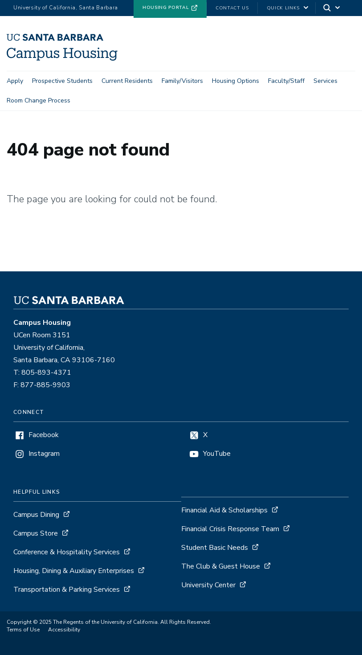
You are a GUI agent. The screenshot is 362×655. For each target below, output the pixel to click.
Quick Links (283, 8)
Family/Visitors (182, 81)
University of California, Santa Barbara (65, 7)
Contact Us (232, 8)
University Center (208, 585)
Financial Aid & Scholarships (224, 510)
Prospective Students (62, 81)
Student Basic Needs (214, 548)
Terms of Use (23, 629)
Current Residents (127, 81)
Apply (15, 81)
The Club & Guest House (220, 566)
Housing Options (235, 81)
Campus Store (35, 533)
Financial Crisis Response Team (230, 529)
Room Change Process (38, 100)
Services (325, 81)
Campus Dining (36, 515)
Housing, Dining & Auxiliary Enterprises (73, 571)
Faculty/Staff (286, 81)
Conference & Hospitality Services (66, 552)
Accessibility (64, 629)
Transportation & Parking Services (66, 589)
